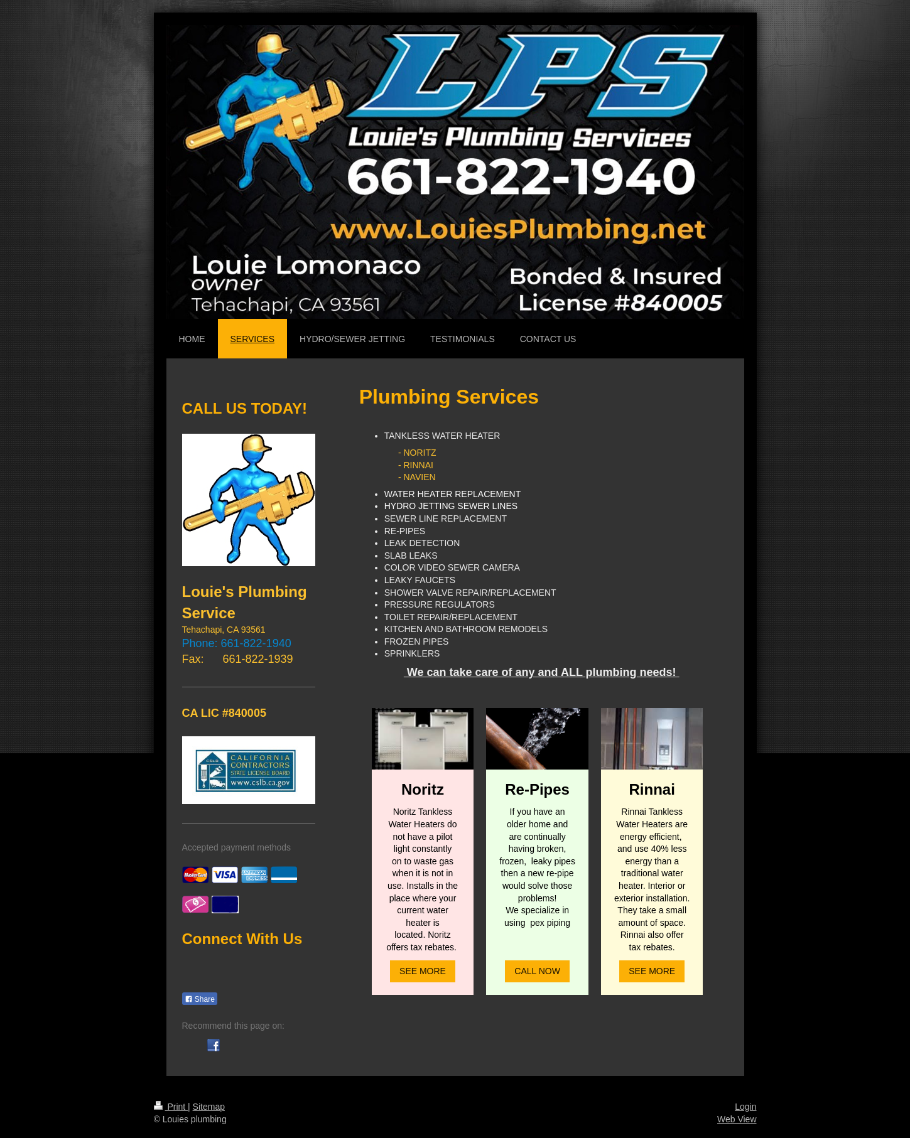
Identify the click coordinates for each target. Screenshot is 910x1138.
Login (745, 1107)
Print (171, 1107)
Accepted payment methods (236, 847)
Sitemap (209, 1107)
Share (200, 999)
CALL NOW (537, 971)
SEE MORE (422, 971)
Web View (737, 1119)
